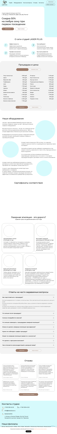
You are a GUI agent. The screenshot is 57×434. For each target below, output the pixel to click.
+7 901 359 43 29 (9, 407)
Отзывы (35, 2)
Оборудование (18, 2)
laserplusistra (8, 413)
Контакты (41, 2)
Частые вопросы (27, 2)
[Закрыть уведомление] (56, 427)
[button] (21, 29)
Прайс (10, 2)
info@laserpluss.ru (10, 410)
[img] (43, 20)
